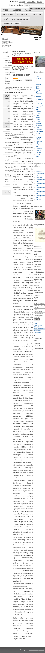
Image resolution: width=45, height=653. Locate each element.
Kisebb (39, 2)
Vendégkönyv (7, 170)
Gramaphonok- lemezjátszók (7, 73)
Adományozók (7, 163)
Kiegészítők (22, 15)
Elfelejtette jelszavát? (37, 331)
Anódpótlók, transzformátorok (7, 134)
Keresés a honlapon (16, 5)
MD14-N (8, 102)
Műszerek (7, 138)
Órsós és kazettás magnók (7, 80)
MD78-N (8, 112)
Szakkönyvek (7, 153)
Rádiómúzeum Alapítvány (7, 61)
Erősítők (7, 130)
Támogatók (7, 167)
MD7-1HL (8, 106)
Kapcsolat (36, 15)
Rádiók (7, 69)
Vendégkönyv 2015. (20, 19)
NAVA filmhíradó (7, 175)
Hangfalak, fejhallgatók (7, 88)
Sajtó (5, 19)
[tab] (9, 191)
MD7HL (8, 108)
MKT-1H (8, 115)
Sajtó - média (7, 180)
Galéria (7, 185)
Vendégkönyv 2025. (11, 24)
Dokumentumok (7, 156)
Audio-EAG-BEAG (7, 97)
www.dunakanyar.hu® (36, 650)
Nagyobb (22, 2)
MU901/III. (8, 118)
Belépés (37, 319)
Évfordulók (7, 149)
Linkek (7, 160)
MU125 (8, 121)
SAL (6, 126)
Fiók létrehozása (38, 324)
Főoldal (7, 57)
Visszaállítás (31, 2)
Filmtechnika (7, 123)
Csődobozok (7, 146)
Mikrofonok (8, 15)
